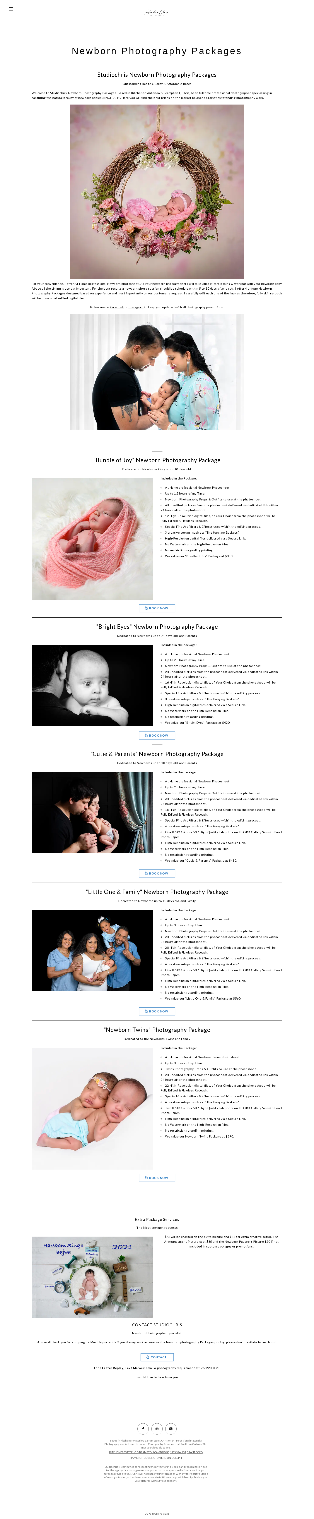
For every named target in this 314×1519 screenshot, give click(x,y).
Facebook (117, 307)
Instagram (135, 307)
